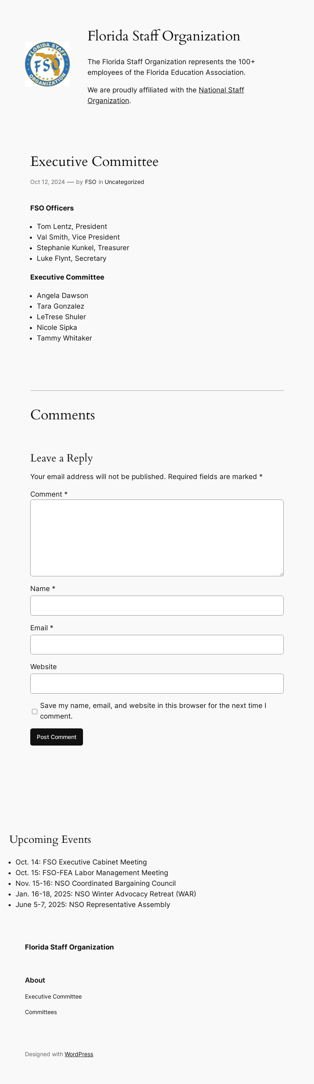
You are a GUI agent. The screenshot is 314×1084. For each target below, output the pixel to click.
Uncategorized (124, 181)
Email (42, 628)
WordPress (79, 1053)
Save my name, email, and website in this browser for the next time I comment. (153, 710)
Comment (49, 494)
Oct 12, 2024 (47, 181)
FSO (90, 181)
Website (43, 667)
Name (43, 589)
